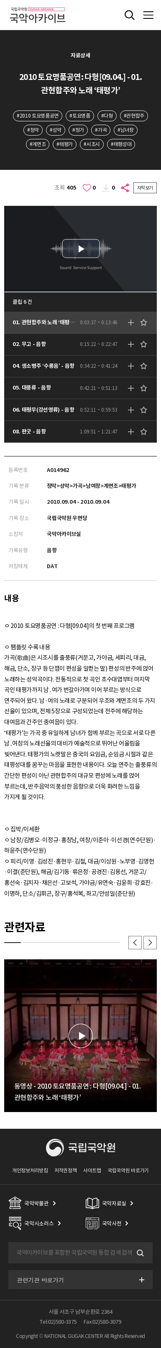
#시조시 (92, 144)
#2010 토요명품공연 (38, 116)
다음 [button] (150, 942)
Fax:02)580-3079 (102, 1321)
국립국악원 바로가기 (128, 1170)
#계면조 (38, 144)
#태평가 (64, 144)
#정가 (78, 130)
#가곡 (101, 130)
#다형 (107, 116)
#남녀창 (126, 130)
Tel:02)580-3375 (58, 1321)
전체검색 (129, 15)
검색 (139, 1253)
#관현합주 (134, 116)
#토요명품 (79, 116)
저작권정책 (65, 1170)
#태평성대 (121, 144)
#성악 (55, 130)
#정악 (33, 130)
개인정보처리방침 (30, 1170)
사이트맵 (92, 1170)
